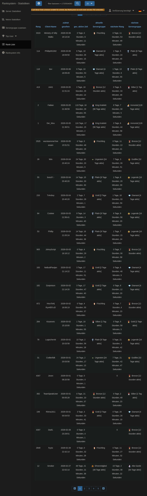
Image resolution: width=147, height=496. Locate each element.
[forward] (103, 488)
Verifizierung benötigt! (122, 10)
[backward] (75, 488)
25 (90, 3)
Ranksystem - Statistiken (16, 3)
